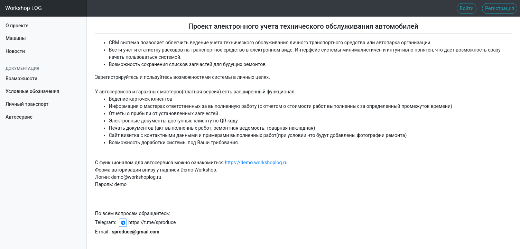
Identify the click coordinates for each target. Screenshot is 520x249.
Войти (467, 8)
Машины (16, 38)
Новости (15, 51)
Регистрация (499, 8)
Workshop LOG (23, 8)
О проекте (17, 25)
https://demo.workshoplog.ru (256, 162)
